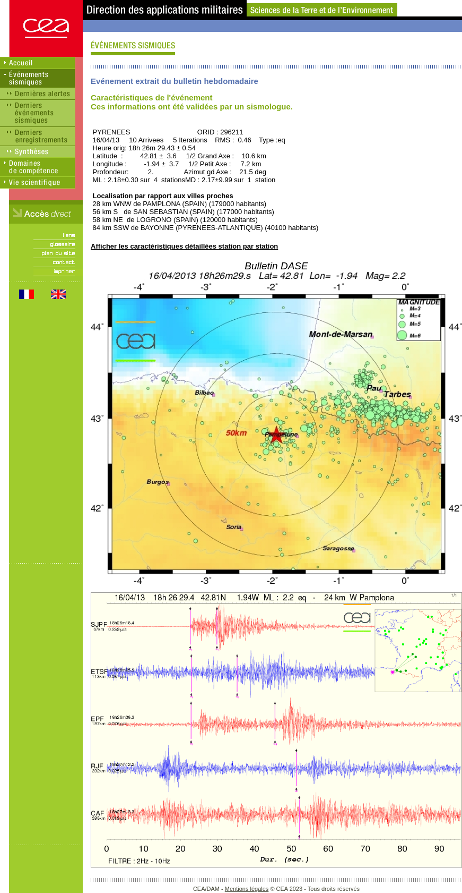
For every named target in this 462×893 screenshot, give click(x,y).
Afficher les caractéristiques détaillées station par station (184, 246)
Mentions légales (247, 889)
